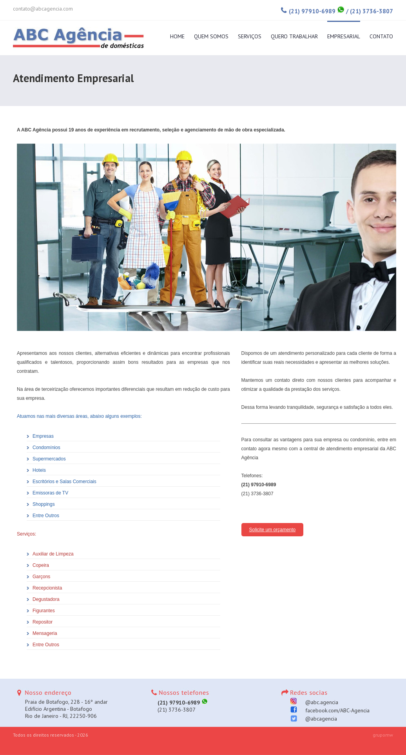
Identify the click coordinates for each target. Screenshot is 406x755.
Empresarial (343, 36)
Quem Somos (211, 36)
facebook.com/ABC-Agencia (332, 710)
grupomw (383, 735)
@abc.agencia (316, 702)
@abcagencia (315, 718)
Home (177, 36)
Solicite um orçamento (272, 529)
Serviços (249, 36)
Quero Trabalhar (294, 36)
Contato (381, 36)
